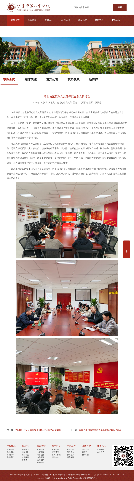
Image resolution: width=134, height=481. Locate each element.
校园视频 (73, 79)
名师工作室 (56, 455)
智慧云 (84, 452)
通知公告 (52, 79)
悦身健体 (40, 460)
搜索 (120, 7)
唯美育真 (40, 452)
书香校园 (40, 457)
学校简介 (10, 450)
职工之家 (70, 455)
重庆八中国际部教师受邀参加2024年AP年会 (100, 430)
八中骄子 (100, 452)
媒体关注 (31, 79)
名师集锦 (100, 450)
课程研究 (55, 452)
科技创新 (40, 462)
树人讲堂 (40, 450)
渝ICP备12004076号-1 (88, 478)
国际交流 (85, 450)
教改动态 (55, 450)
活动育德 (40, 455)
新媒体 (93, 79)
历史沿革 (10, 455)
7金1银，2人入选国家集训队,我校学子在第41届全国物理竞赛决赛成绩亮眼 (51, 430)
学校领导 (10, 452)
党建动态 (70, 450)
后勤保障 (70, 457)
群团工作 (70, 452)
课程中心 (55, 457)
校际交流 (85, 455)
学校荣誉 (10, 457)
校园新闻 (9, 79)
